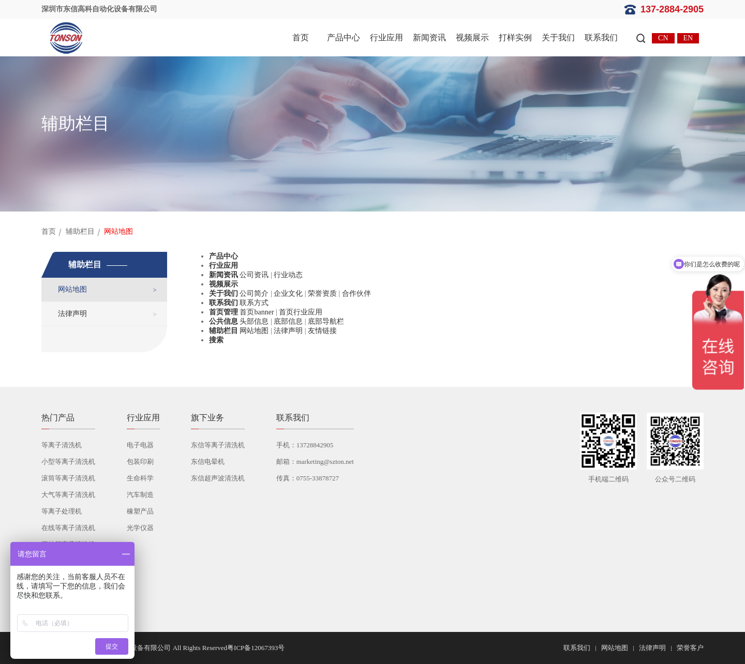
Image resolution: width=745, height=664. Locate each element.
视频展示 (472, 37)
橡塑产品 (140, 511)
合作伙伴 (356, 293)
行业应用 (386, 37)
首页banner (257, 312)
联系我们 (601, 37)
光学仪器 (140, 528)
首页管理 (223, 312)
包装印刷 (140, 461)
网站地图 (72, 289)
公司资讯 (254, 275)
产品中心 (343, 37)
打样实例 (515, 37)
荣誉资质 (322, 293)
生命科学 (140, 478)
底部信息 (288, 321)
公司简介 (254, 293)
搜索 (216, 340)
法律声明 (72, 314)
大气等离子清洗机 (68, 495)
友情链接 (322, 331)
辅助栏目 (80, 231)
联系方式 (254, 303)
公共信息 (223, 321)
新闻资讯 (429, 37)
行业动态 (288, 275)
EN (688, 38)
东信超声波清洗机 (218, 478)
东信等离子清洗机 (218, 445)
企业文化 (288, 293)
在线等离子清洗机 (68, 528)
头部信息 (254, 321)
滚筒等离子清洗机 (68, 478)
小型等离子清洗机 (68, 461)
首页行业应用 (300, 312)
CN (663, 38)
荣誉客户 (690, 648)
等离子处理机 (61, 511)
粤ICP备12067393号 (256, 648)
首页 (300, 37)
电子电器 (140, 445)
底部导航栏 (326, 321)
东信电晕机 (208, 461)
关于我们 (558, 37)
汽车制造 (140, 495)
